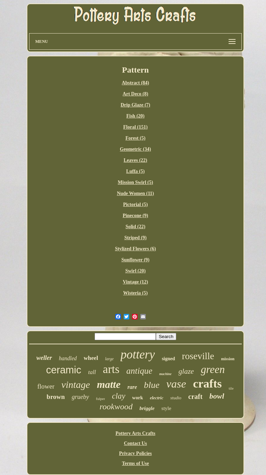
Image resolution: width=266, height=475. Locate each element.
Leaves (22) (135, 160)
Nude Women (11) (135, 193)
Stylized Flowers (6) (135, 248)
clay (118, 396)
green (213, 369)
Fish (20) (135, 116)
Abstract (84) (135, 82)
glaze (186, 371)
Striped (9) (135, 237)
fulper (100, 399)
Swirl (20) (135, 270)
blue (152, 385)
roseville (198, 356)
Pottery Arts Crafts (135, 433)
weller (44, 357)
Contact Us (135, 443)
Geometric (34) (135, 149)
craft (195, 396)
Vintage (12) (135, 282)
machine (165, 374)
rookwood (116, 406)
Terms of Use (135, 463)
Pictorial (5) (135, 204)
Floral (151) (135, 127)
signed (168, 358)
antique (139, 370)
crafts (207, 383)
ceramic (63, 369)
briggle (147, 408)
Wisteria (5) (135, 293)
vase (176, 384)
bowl (217, 396)
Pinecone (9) (135, 215)
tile (231, 388)
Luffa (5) (135, 171)
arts (111, 369)
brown (56, 396)
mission (227, 358)
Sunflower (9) (135, 259)
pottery (138, 354)
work (137, 397)
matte (109, 384)
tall (92, 372)
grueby (80, 396)
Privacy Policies (135, 453)
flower (46, 386)
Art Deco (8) (135, 93)
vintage (75, 384)
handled (68, 358)
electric (156, 397)
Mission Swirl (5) (135, 182)
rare (132, 387)
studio (175, 397)
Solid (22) (135, 226)
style (166, 408)
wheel (91, 358)
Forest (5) (135, 138)
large (109, 358)
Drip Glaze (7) (135, 105)
